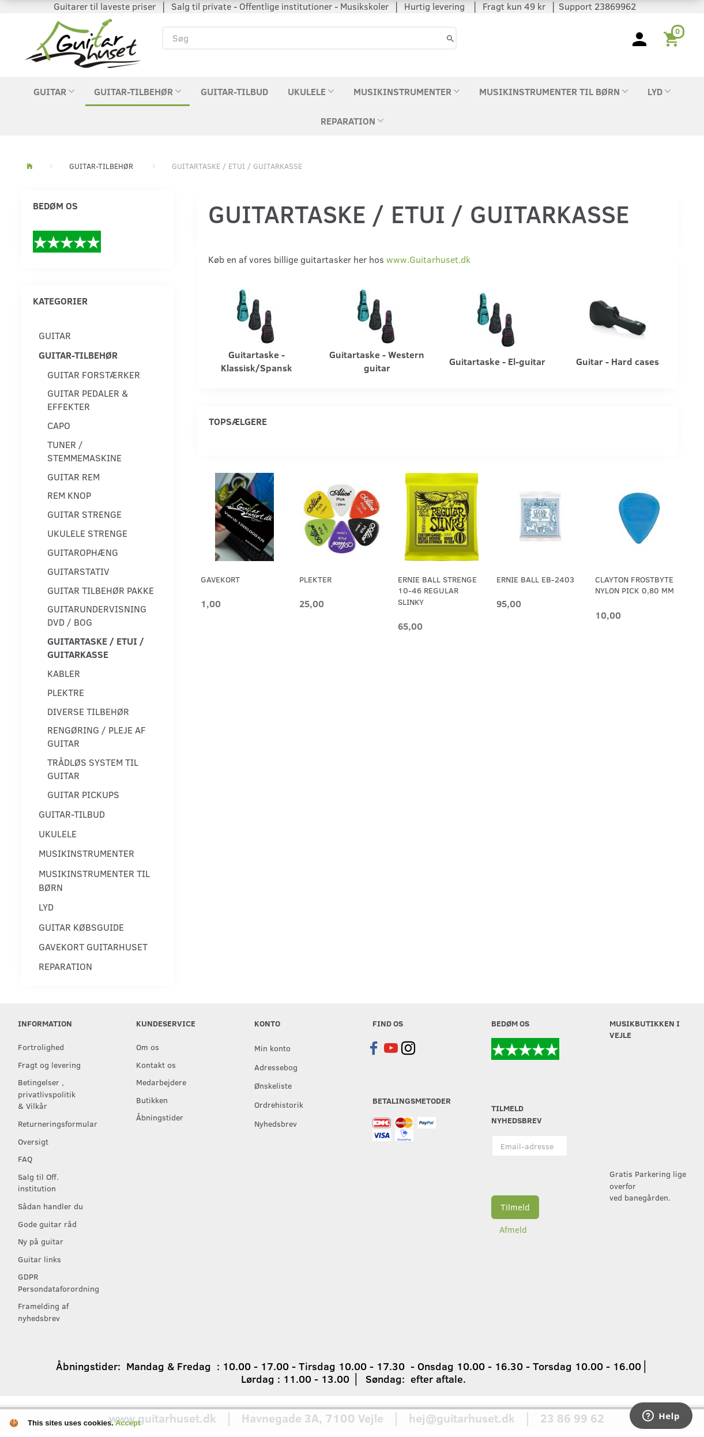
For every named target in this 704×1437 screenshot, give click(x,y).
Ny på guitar (40, 1241)
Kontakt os (156, 1064)
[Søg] (450, 37)
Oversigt (33, 1141)
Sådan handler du (50, 1206)
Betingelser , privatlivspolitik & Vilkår (47, 1093)
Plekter (315, 579)
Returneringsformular (53, 1123)
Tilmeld (515, 1207)
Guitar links (39, 1259)
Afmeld (513, 1229)
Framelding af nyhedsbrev (43, 1311)
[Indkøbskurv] (673, 38)
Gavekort (220, 579)
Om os (147, 1046)
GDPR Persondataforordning (53, 1282)
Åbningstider (159, 1117)
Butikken (152, 1099)
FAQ (25, 1158)
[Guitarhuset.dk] (82, 42)
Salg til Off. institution (38, 1182)
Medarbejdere (161, 1082)
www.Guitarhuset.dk (428, 259)
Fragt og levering (49, 1064)
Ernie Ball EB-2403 (535, 579)
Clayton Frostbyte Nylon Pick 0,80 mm (634, 585)
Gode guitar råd (47, 1223)
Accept (127, 1423)
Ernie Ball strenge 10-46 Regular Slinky (437, 590)
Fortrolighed (41, 1046)
